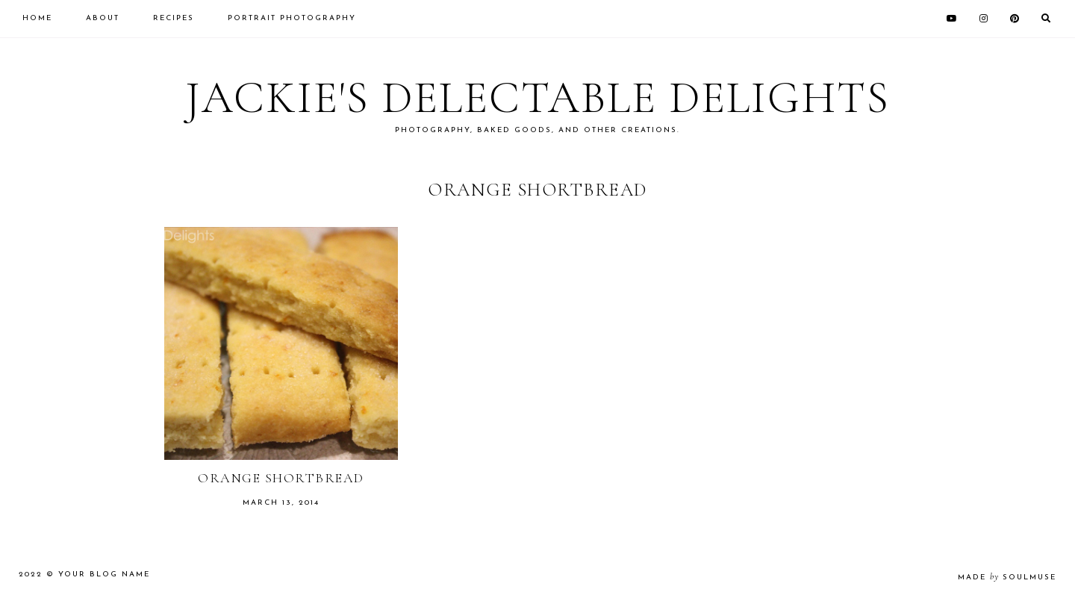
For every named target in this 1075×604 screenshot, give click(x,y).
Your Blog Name (104, 574)
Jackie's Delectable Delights (537, 98)
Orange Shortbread (281, 478)
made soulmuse (1007, 577)
